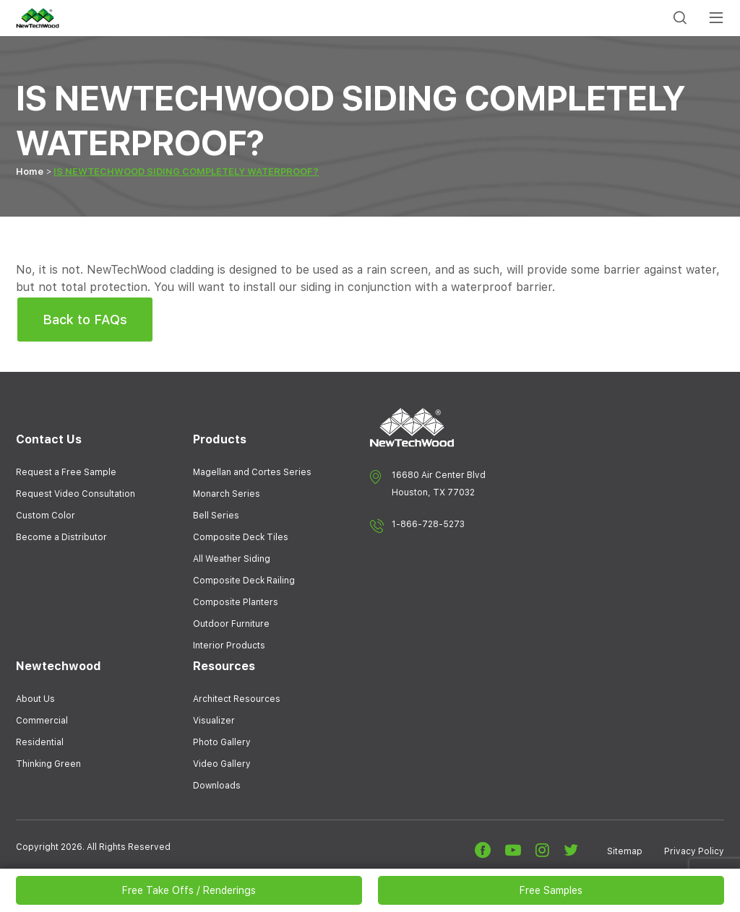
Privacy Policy (694, 851)
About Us (35, 699)
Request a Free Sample (66, 472)
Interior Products (229, 645)
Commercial (42, 721)
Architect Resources (236, 699)
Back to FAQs (85, 319)
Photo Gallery (222, 742)
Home (29, 171)
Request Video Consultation (75, 494)
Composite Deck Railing (244, 581)
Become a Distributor (61, 537)
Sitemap (624, 851)
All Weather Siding (231, 559)
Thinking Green (48, 764)
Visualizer (214, 721)
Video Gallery (222, 764)
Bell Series (216, 516)
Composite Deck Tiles (240, 537)
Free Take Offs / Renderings (189, 890)
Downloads (217, 786)
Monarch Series (226, 494)
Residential (40, 742)
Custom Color (45, 516)
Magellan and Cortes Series (252, 472)
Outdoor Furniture (231, 624)
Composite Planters (235, 602)
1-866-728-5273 (428, 524)
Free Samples (551, 890)
